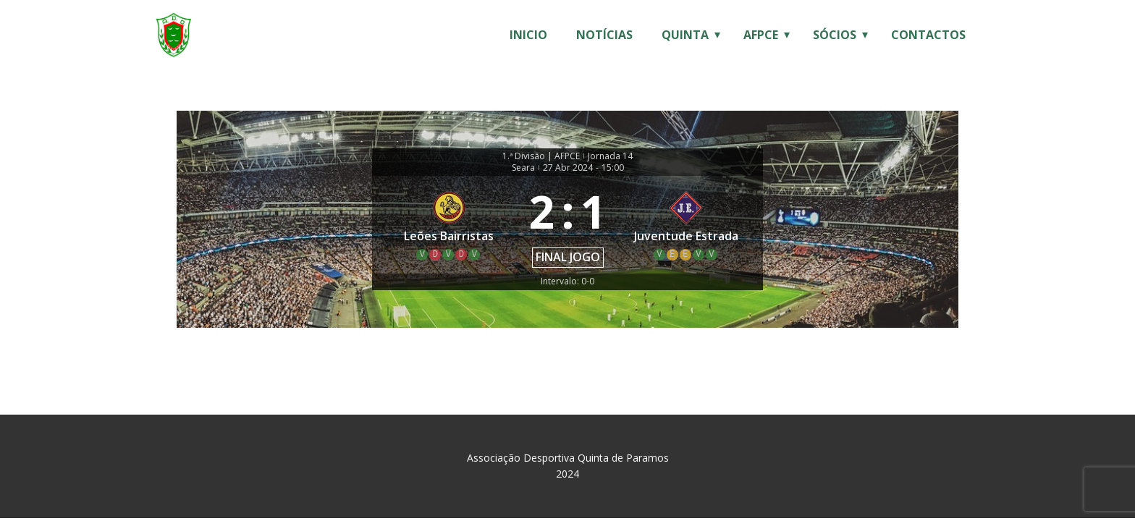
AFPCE (760, 35)
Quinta (685, 35)
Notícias (604, 35)
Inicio (528, 35)
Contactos (928, 35)
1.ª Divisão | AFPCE (541, 156)
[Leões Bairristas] (449, 225)
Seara (523, 168)
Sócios (834, 35)
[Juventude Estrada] (686, 225)
